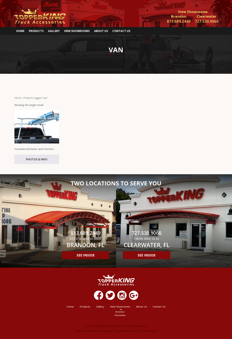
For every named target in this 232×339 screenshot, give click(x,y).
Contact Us (121, 31)
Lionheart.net (149, 330)
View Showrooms (77, 31)
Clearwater (120, 315)
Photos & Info (36, 159)
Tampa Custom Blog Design (91, 330)
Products (36, 31)
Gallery (54, 31)
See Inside (86, 255)
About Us (101, 31)
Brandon (120, 311)
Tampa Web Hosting (125, 330)
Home (20, 31)
